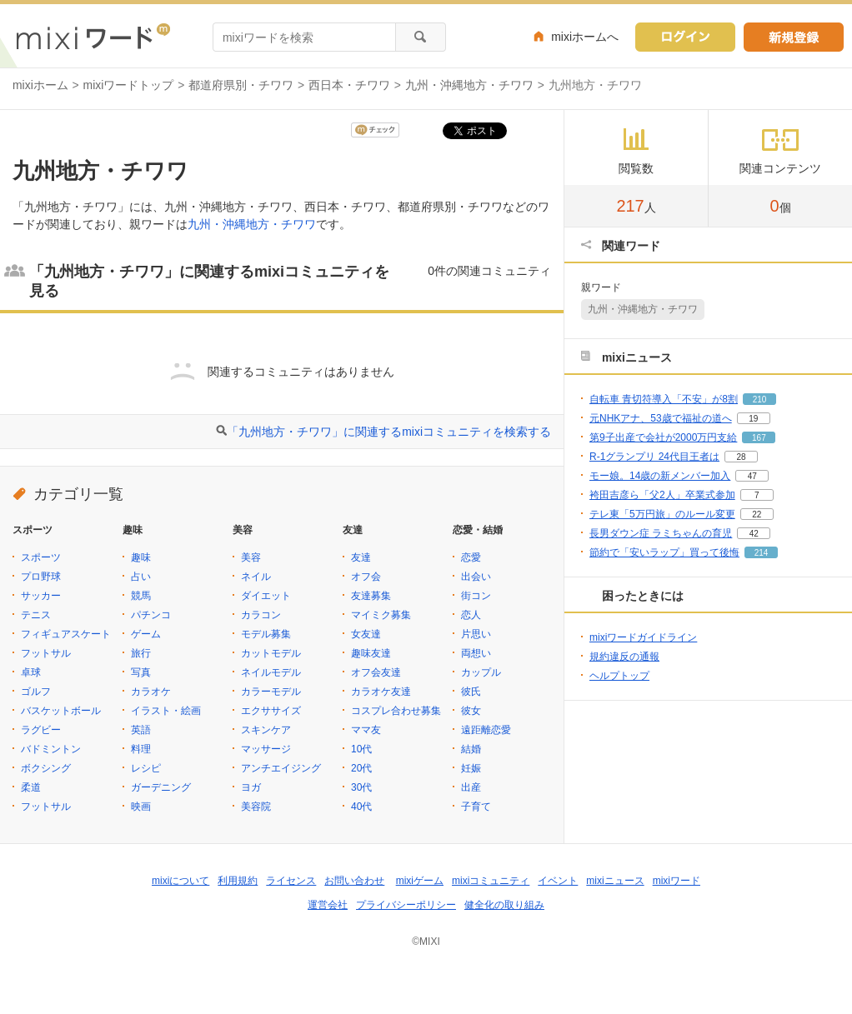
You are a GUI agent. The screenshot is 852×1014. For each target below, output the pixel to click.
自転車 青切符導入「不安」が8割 (663, 399)
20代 (361, 768)
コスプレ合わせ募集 (396, 711)
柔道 (31, 787)
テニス (36, 615)
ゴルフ (36, 691)
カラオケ (151, 691)
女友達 (366, 634)
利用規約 (238, 881)
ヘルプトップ (619, 676)
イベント (558, 881)
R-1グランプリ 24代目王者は (654, 456)
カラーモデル (271, 691)
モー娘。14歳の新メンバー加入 (659, 476)
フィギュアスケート (66, 634)
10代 (361, 749)
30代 (361, 787)
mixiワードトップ (128, 85)
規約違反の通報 (624, 656)
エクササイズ (271, 711)
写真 (141, 672)
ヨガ (251, 787)
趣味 (141, 557)
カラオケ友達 (381, 691)
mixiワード (676, 881)
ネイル (256, 576)
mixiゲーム (420, 881)
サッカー (41, 596)
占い (141, 576)
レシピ (146, 768)
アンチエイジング (281, 768)
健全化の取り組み (504, 905)
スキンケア (266, 730)
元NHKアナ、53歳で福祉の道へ (660, 418)
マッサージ (266, 749)
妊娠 (471, 768)
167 (759, 437)
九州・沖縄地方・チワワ (469, 85)
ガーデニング (161, 787)
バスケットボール (61, 711)
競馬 (141, 596)
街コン (476, 596)
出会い (476, 576)
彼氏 (471, 691)
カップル (481, 672)
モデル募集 (266, 634)
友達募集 (371, 596)
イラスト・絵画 (166, 711)
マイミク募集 (381, 615)
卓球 (31, 672)
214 (761, 552)
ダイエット (266, 596)
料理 (141, 749)
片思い (476, 634)
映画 (141, 806)
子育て (476, 806)
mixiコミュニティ (490, 881)
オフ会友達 (376, 672)
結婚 (471, 749)
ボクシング (46, 768)
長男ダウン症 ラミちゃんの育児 (660, 533)
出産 (471, 787)
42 (754, 533)
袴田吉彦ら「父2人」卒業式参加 (662, 495)
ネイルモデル (271, 672)
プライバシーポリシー (406, 905)
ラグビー (41, 730)
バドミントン (51, 749)
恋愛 (471, 557)
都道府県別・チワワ (240, 85)
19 (753, 418)
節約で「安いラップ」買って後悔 (664, 552)
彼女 (471, 711)
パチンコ (151, 615)
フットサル (46, 653)
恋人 (471, 615)
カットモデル (271, 653)
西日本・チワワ (349, 85)
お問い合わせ (354, 881)
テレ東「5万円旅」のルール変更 (662, 514)
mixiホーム (40, 85)
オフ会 (366, 576)
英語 (141, 730)
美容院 (256, 806)
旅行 (141, 653)
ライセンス (291, 881)
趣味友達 (371, 653)
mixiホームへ (585, 36)
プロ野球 (41, 576)
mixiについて (180, 881)
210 (760, 399)
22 (756, 514)
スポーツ (41, 557)
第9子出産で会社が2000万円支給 (663, 437)
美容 (251, 557)
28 (740, 457)
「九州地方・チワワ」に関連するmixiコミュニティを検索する (389, 431)
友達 (361, 557)
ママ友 (366, 730)
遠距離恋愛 (486, 730)
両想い (476, 653)
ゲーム (146, 634)
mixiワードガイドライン (643, 637)
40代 (361, 806)
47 (752, 476)
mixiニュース (615, 881)
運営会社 (328, 905)
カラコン (261, 615)
